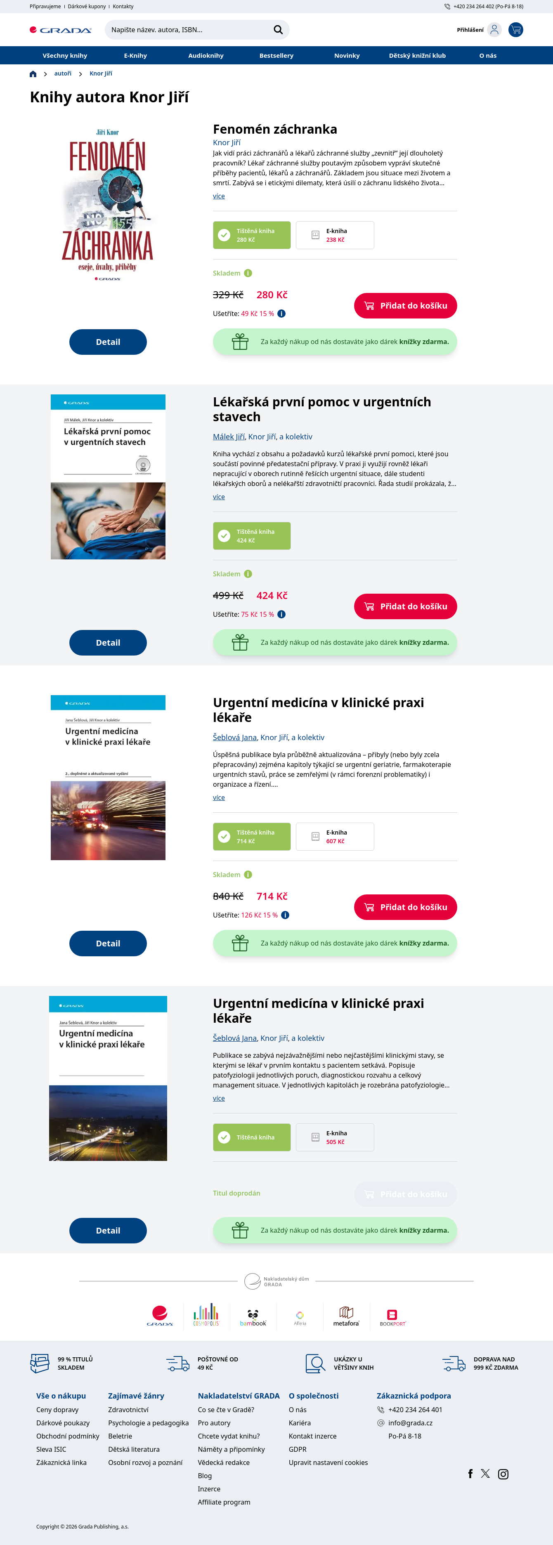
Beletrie (120, 1436)
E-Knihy (135, 55)
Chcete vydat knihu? (229, 1436)
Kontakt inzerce (313, 1436)
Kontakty (123, 6)
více (219, 195)
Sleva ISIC (51, 1449)
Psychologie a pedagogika (148, 1422)
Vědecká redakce (224, 1462)
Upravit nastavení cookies (328, 1462)
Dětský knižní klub (417, 55)
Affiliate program (224, 1502)
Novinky (347, 55)
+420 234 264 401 (409, 1409)
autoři (62, 73)
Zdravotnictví (128, 1409)
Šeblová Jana (235, 737)
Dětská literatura (134, 1449)
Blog (205, 1475)
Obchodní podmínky (67, 1436)
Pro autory (214, 1422)
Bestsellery (277, 55)
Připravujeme (45, 6)
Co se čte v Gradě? (226, 1409)
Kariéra (300, 1422)
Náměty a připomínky (231, 1449)
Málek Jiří (229, 436)
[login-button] (479, 29)
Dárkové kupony (87, 6)
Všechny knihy (65, 55)
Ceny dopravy (57, 1409)
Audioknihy (205, 55)
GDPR (298, 1449)
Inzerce (209, 1488)
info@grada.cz (404, 1422)
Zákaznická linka (61, 1462)
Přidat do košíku (406, 305)
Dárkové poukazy (63, 1422)
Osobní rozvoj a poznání (145, 1462)
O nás (488, 55)
